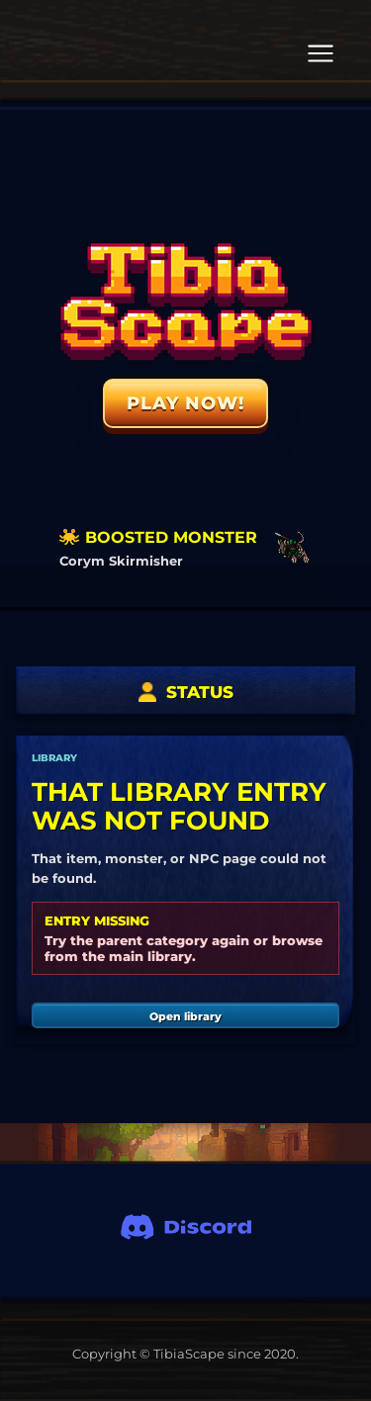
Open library (185, 1016)
